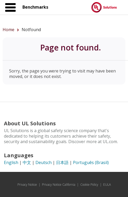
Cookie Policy (89, 184)
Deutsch (43, 162)
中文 (27, 162)
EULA (107, 184)
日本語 (62, 162)
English (11, 162)
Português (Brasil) (91, 162)
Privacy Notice (27, 184)
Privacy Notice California (58, 184)
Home (8, 29)
